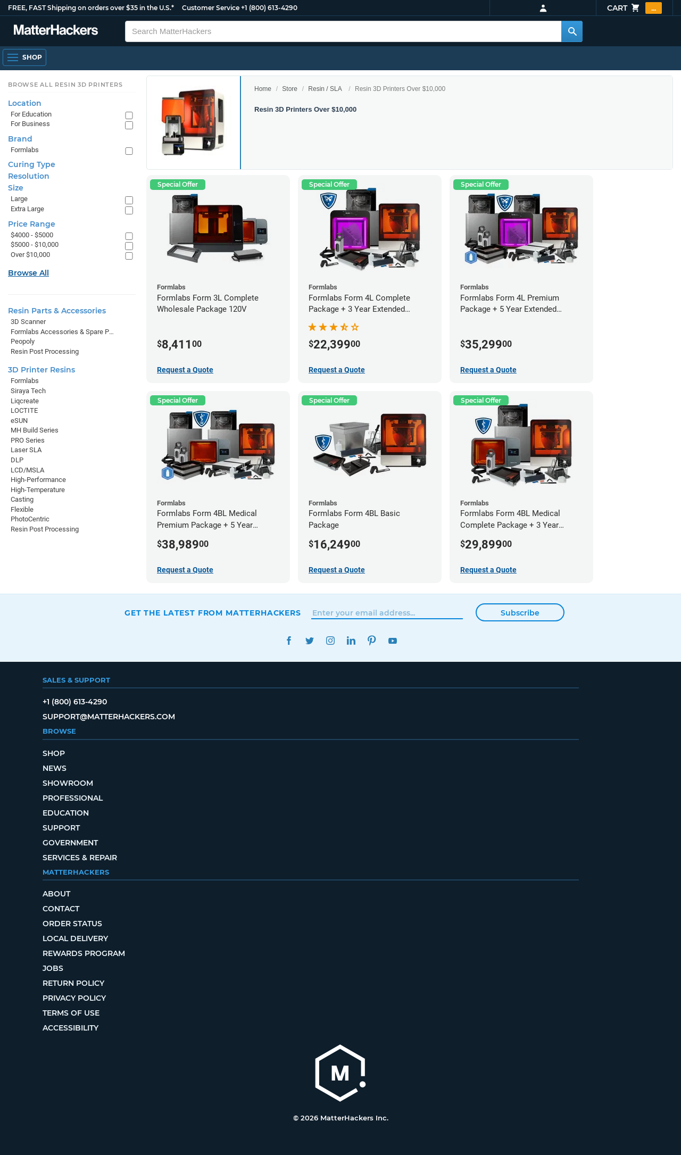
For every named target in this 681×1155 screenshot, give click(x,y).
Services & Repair (80, 857)
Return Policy (73, 983)
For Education (31, 114)
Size (15, 188)
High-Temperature (38, 490)
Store (289, 89)
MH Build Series (35, 430)
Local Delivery (75, 938)
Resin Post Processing (45, 351)
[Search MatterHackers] (572, 31)
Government (70, 842)
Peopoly (23, 341)
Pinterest (371, 640)
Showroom (68, 783)
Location (24, 103)
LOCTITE (24, 410)
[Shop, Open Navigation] (24, 57)
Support (61, 828)
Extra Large (27, 209)
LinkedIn (351, 640)
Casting (22, 499)
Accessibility (70, 1028)
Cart (634, 8)
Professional (73, 798)
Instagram (330, 640)
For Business (30, 124)
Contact (61, 908)
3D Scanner (28, 322)
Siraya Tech (28, 391)
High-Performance (38, 480)
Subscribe (520, 613)
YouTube (392, 640)
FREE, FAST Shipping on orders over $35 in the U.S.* (91, 8)
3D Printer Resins (41, 370)
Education (66, 813)
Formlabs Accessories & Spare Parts (62, 332)
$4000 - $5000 (32, 235)
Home (262, 89)
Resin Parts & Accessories (57, 310)
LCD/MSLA (27, 470)
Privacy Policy (74, 998)
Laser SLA (26, 450)
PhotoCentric (30, 519)
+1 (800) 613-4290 (269, 8)
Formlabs (25, 150)
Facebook (288, 640)
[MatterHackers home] (340, 1074)
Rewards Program (84, 953)
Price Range (31, 224)
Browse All (28, 273)
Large (19, 199)
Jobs (53, 968)
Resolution (28, 176)
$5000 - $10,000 (35, 244)
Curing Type (31, 164)
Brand (20, 139)
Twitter (309, 640)
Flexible (22, 509)
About (56, 894)
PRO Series (28, 440)
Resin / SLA (325, 89)
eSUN (19, 421)
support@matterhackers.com (109, 716)
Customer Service (210, 8)
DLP (17, 460)
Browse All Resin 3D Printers (65, 84)
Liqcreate (25, 401)
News (55, 768)
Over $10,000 (30, 255)
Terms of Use (71, 1013)
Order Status (72, 923)
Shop (54, 753)
